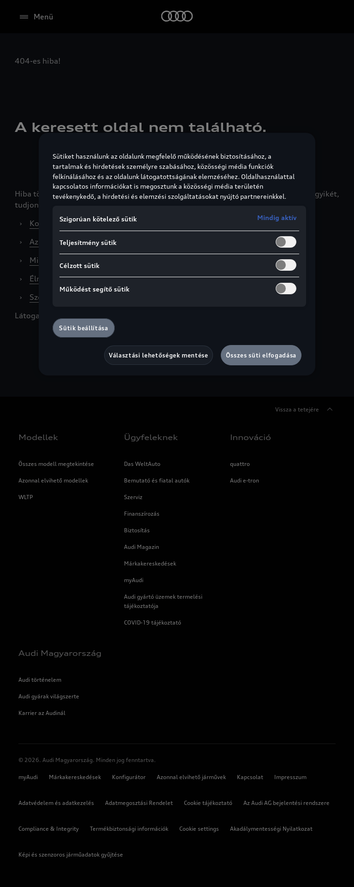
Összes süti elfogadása (261, 355)
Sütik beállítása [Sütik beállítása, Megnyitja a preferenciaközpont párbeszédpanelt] (83, 328)
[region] (177, 254)
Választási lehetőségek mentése (158, 355)
